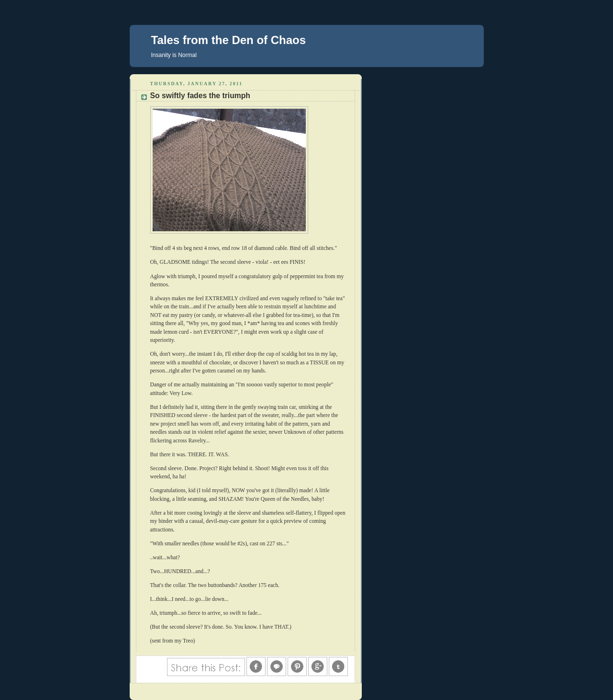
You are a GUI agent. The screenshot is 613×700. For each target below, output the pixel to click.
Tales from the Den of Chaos (228, 40)
